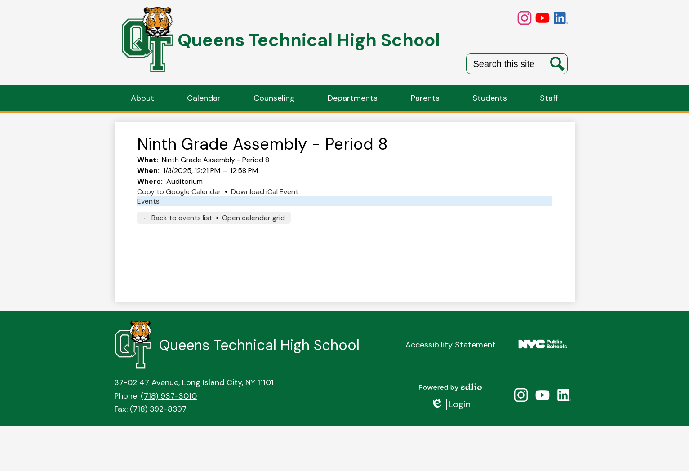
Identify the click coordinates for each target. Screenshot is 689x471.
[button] (142, 98)
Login (451, 404)
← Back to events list (177, 217)
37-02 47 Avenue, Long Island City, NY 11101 (194, 382)
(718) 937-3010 (169, 396)
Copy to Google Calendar (179, 191)
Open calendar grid (253, 217)
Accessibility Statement (450, 344)
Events (148, 201)
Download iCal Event (264, 191)
